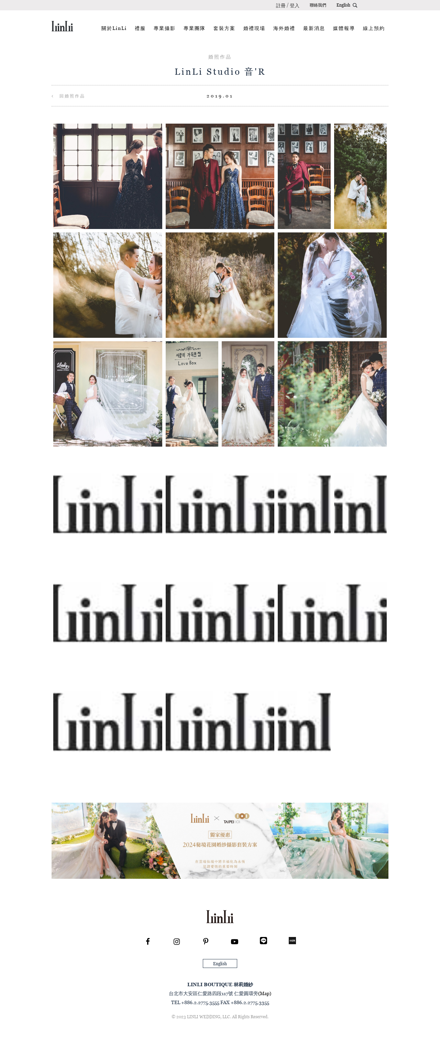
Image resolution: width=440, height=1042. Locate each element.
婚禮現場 (254, 28)
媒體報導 (344, 28)
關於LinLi (114, 28)
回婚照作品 (68, 95)
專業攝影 (165, 28)
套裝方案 (224, 28)
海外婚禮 (284, 28)
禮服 (140, 28)
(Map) (264, 993)
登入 (294, 5)
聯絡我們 (318, 5)
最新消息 (314, 28)
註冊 (281, 5)
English (343, 5)
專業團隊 (195, 28)
